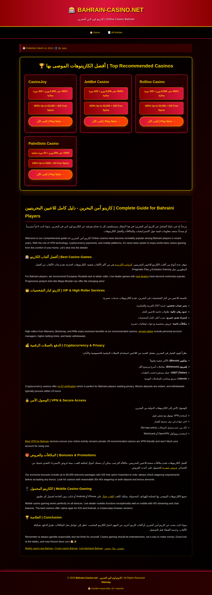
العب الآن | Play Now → (50, 121)
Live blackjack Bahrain (91, 548)
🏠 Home (95, 32)
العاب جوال (108, 496)
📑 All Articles (115, 32)
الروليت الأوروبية (123, 264)
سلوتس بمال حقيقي (114, 548)
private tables (146, 331)
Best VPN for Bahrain (37, 441)
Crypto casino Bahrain (66, 548)
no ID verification (67, 386)
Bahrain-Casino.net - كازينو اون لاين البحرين (99, 578)
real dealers (142, 276)
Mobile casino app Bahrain (39, 548)
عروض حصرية (169, 467)
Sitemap (106, 582)
